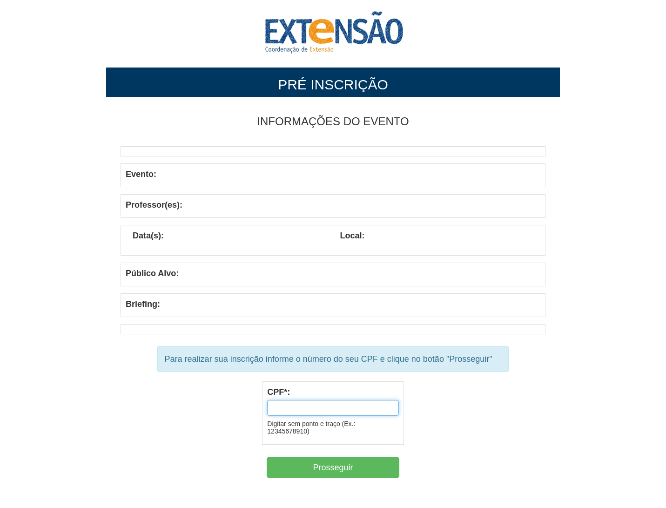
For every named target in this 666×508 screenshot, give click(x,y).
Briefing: (143, 304)
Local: (352, 235)
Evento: (141, 174)
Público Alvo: (152, 273)
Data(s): (148, 235)
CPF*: (278, 392)
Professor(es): (154, 205)
